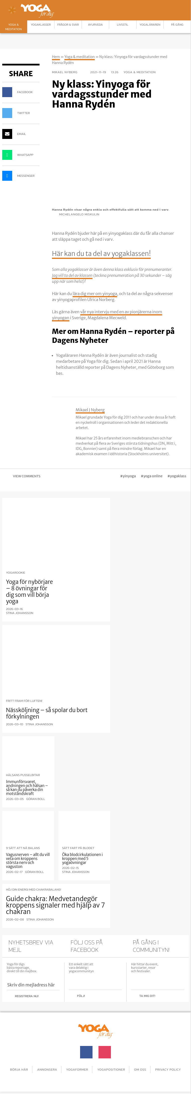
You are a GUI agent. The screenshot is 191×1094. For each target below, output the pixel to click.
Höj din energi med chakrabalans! (33, 890)
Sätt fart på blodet (78, 848)
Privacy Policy (95, 1073)
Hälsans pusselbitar (23, 775)
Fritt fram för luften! (24, 701)
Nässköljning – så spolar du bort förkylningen (47, 713)
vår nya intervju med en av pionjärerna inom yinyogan (107, 314)
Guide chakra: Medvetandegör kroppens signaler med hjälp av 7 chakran (55, 905)
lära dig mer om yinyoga (95, 293)
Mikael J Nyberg (90, 409)
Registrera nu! (27, 996)
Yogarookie (15, 573)
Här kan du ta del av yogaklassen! (109, 253)
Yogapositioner (130, 1068)
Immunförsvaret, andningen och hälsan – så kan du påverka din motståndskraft (27, 787)
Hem (56, 57)
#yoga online (151, 476)
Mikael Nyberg (68, 72)
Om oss (161, 1068)
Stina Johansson (19, 613)
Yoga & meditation (79, 57)
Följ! (81, 995)
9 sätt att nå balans (23, 848)
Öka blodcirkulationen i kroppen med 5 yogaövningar (82, 858)
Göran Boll (35, 799)
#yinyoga (128, 476)
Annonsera (62, 1068)
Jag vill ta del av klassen (72, 275)
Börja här (32, 1068)
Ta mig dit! (147, 995)
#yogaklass (176, 476)
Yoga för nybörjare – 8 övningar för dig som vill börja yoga (29, 591)
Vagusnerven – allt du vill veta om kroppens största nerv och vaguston (28, 860)
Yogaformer (94, 1068)
